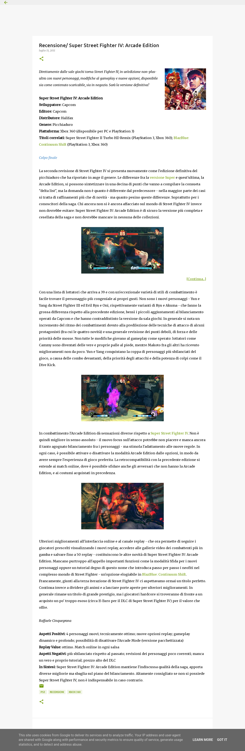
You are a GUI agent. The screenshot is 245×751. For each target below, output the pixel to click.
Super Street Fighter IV (169, 433)
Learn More (203, 740)
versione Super (162, 177)
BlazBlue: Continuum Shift (164, 574)
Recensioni (57, 692)
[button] (41, 59)
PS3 (43, 692)
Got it (222, 740)
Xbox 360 (75, 692)
